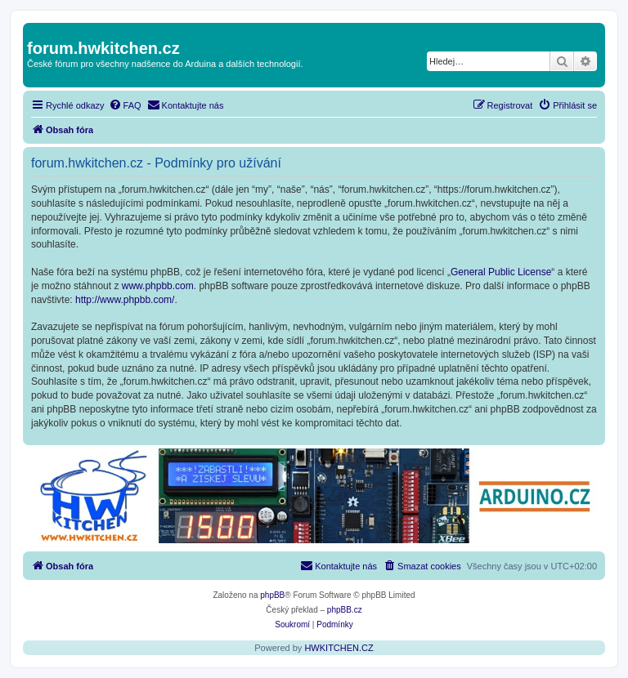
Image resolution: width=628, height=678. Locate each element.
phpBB (272, 595)
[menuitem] (125, 105)
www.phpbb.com (158, 286)
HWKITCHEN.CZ (338, 648)
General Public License (501, 272)
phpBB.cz (344, 609)
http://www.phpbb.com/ (124, 300)
